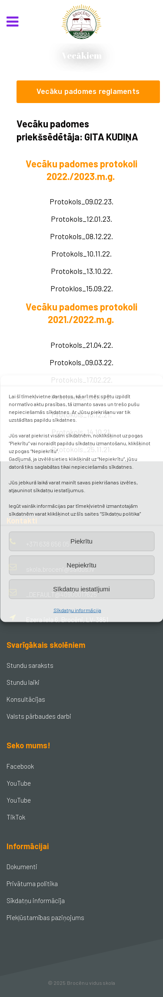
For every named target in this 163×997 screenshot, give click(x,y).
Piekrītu (81, 541)
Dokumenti (22, 866)
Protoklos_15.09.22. (81, 288)
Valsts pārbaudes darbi (39, 716)
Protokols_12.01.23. (81, 218)
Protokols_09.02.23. (81, 201)
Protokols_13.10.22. (82, 271)
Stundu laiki (23, 682)
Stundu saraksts (30, 665)
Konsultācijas (26, 699)
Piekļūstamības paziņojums (45, 917)
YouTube (19, 783)
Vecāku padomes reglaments (88, 91)
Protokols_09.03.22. (81, 362)
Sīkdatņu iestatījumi (81, 589)
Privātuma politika (32, 883)
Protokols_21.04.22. (81, 344)
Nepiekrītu (81, 565)
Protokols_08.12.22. (81, 236)
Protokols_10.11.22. (81, 253)
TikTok (16, 817)
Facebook (20, 766)
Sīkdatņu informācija (77, 610)
